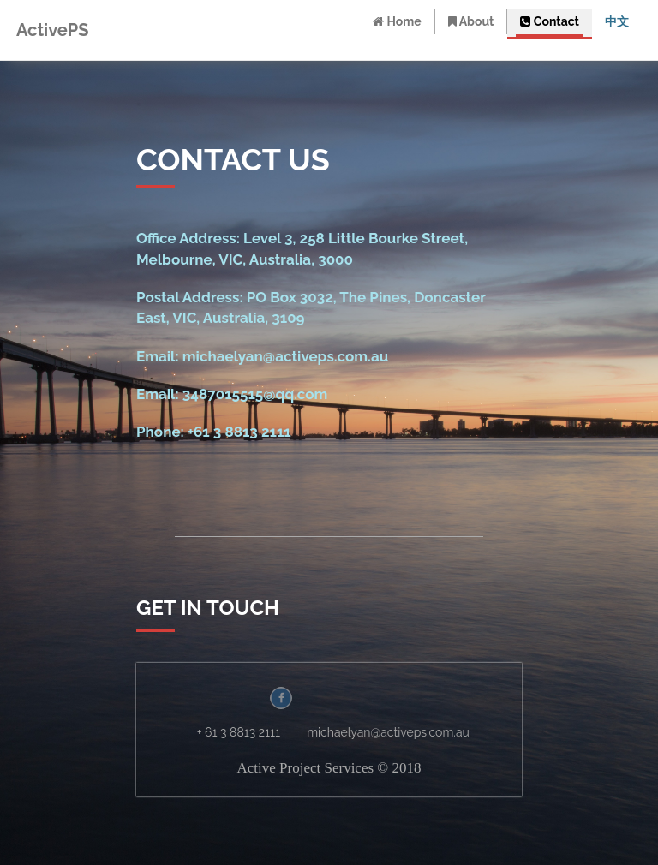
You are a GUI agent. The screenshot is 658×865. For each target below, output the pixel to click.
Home (397, 21)
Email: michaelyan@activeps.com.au (262, 356)
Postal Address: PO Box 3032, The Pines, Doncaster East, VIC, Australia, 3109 (310, 307)
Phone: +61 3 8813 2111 (213, 431)
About (471, 21)
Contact (550, 21)
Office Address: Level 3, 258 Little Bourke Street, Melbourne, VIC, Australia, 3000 (302, 248)
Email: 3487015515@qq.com (231, 394)
